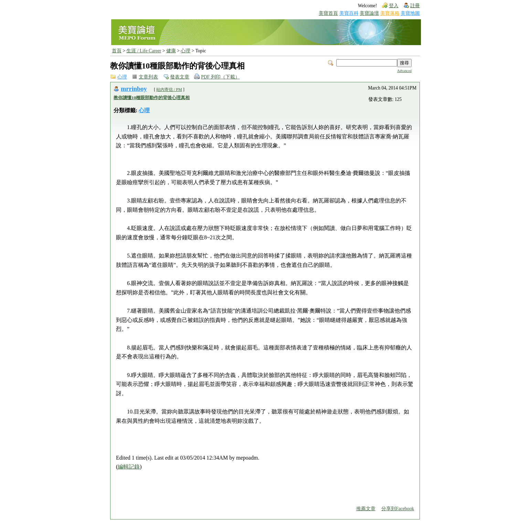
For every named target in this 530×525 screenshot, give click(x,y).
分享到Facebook (397, 508)
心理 (185, 50)
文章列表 (148, 77)
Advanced (404, 71)
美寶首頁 (328, 13)
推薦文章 (365, 508)
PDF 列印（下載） (220, 77)
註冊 (415, 5)
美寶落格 (390, 13)
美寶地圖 (410, 13)
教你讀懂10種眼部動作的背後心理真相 (152, 97)
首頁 (116, 50)
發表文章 (179, 77)
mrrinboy (134, 88)
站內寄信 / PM (169, 89)
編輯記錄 (129, 467)
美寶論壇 (369, 13)
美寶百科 (349, 13)
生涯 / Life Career (143, 50)
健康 (171, 50)
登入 (394, 5)
